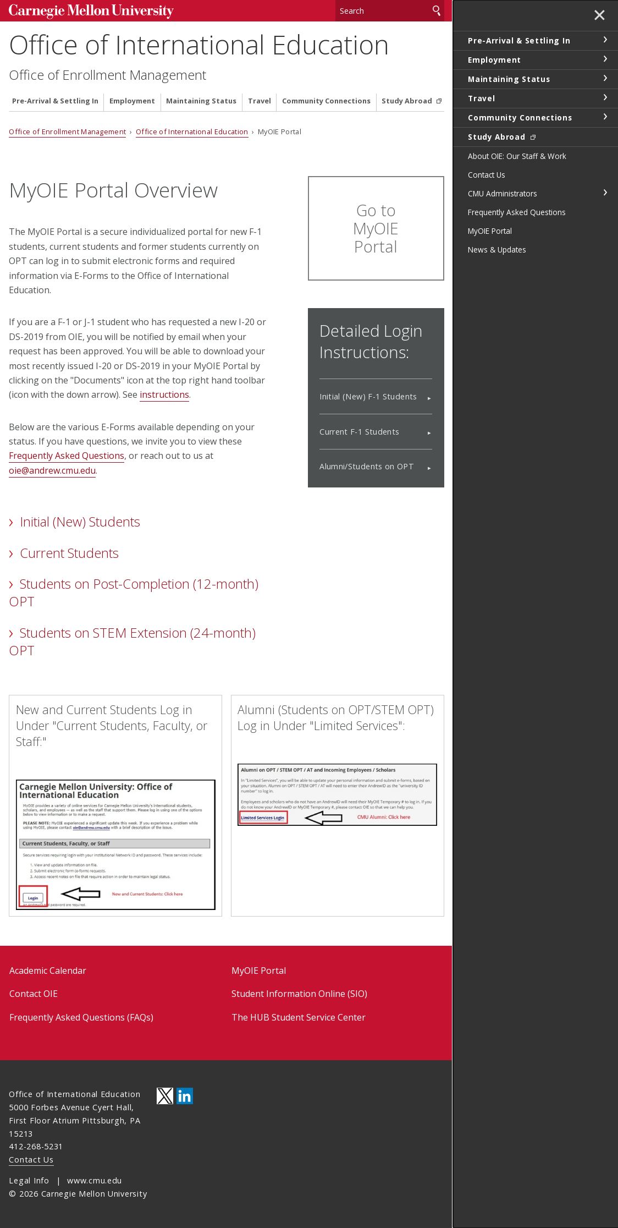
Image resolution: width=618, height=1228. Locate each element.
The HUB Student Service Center (298, 1017)
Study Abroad (408, 101)
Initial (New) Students (80, 521)
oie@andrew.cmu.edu (52, 470)
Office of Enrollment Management (107, 75)
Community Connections (326, 101)
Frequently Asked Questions (66, 455)
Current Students (69, 553)
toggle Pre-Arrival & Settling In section (605, 39)
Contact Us (31, 1159)
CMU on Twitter (165, 1096)
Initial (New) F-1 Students (368, 396)
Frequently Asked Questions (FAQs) (81, 1017)
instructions (164, 394)
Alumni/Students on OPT (366, 466)
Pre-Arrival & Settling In (55, 101)
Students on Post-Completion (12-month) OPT (133, 592)
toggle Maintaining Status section (605, 78)
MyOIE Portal (258, 970)
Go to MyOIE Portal (376, 228)
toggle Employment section (605, 59)
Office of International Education (199, 44)
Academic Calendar (47, 970)
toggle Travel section (605, 97)
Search (436, 10)
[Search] (389, 10)
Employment (132, 101)
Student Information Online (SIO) (299, 994)
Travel (259, 101)
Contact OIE (33, 994)
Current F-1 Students (359, 431)
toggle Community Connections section (605, 116)
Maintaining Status (201, 101)
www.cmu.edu (94, 1180)
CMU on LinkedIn (184, 1096)
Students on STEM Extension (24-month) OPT (132, 641)
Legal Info (29, 1180)
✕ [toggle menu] (599, 16)
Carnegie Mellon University (91, 11)
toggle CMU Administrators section (605, 192)
